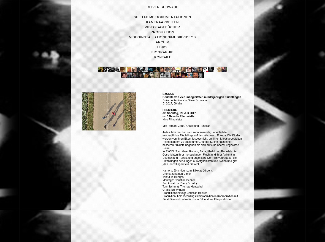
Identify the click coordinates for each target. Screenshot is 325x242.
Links (162, 47)
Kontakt (162, 57)
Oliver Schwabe (162, 7)
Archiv (162, 42)
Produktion (162, 32)
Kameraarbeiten (162, 22)
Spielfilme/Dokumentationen (162, 17)
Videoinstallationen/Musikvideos (162, 37)
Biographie (163, 52)
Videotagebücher (162, 27)
